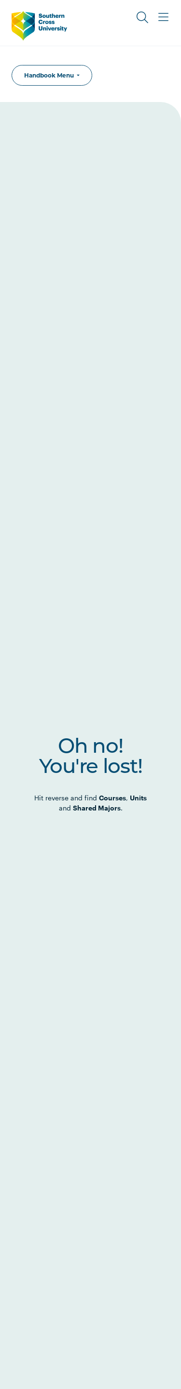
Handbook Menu (49, 75)
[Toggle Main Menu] (163, 17)
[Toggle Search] (142, 17)
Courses (112, 798)
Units (138, 798)
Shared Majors (97, 808)
